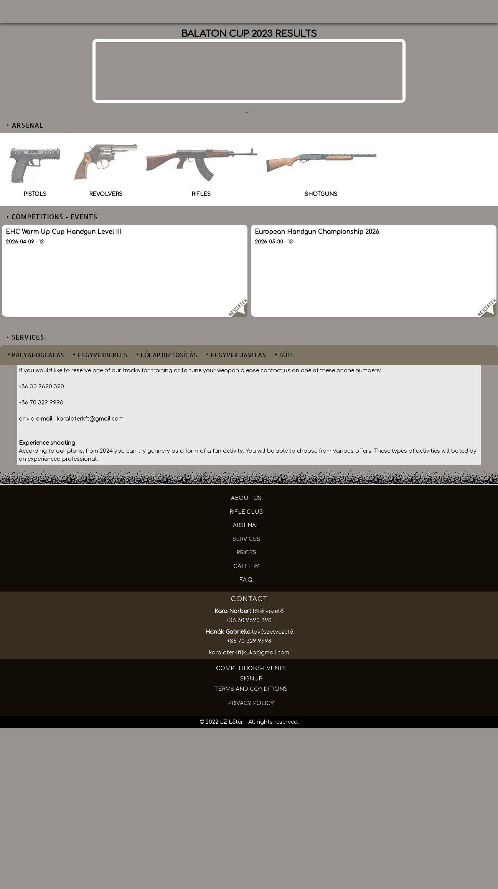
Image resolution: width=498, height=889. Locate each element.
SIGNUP (251, 679)
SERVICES (246, 539)
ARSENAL (246, 525)
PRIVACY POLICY (251, 703)
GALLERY (246, 566)
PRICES (246, 552)
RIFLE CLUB (246, 512)
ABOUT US (246, 498)
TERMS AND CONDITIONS (250, 689)
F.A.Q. (246, 580)
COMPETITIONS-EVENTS (251, 668)
